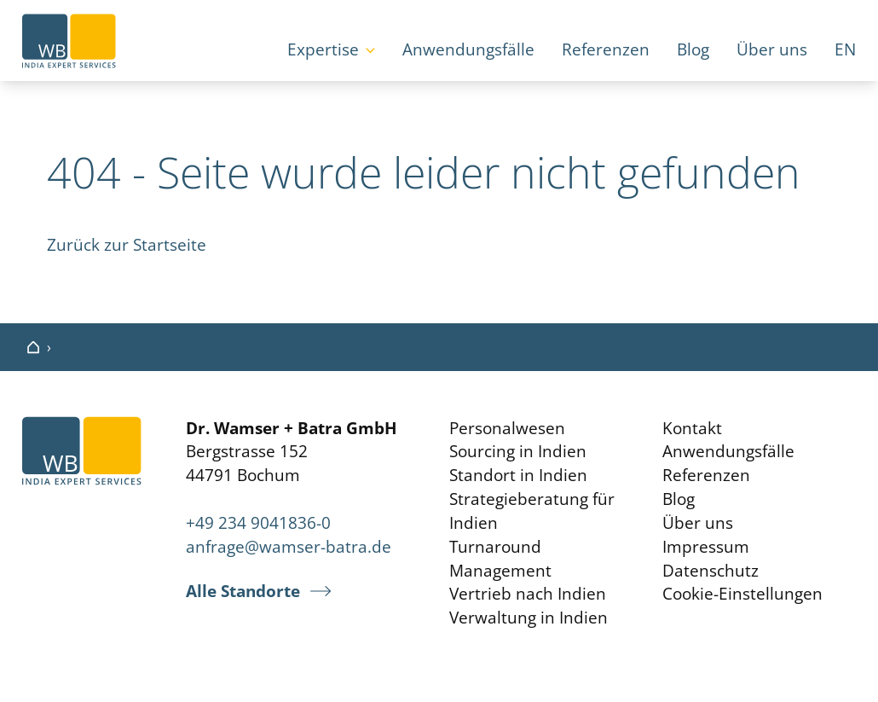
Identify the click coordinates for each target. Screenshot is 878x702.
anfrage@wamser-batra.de (288, 546)
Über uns (771, 49)
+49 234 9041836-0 (258, 522)
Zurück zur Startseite (126, 244)
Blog (693, 49)
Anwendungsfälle (468, 49)
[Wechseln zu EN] (845, 50)
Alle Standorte (243, 591)
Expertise (323, 49)
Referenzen (606, 49)
